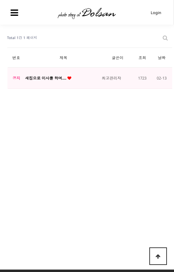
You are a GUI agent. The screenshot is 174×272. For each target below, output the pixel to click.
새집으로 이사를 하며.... (46, 78)
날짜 (162, 57)
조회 (142, 57)
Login (156, 12)
